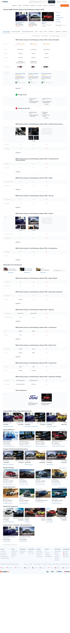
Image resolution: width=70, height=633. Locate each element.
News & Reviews (51, 5)
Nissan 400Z (38, 498)
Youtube (65, 553)
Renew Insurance (65, 5)
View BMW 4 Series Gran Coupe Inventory (58, 446)
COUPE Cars (20, 57)
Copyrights (49, 564)
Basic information (6, 31)
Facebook (65, 551)
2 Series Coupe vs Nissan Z (51, 426)
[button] (66, 421)
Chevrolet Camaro (12, 268)
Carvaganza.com (18, 567)
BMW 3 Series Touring (23, 441)
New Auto (45, 5)
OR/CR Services (25, 5)
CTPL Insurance (3, 554)
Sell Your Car (39, 554)
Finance (19, 5)
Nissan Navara (6, 498)
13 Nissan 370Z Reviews (46, 44)
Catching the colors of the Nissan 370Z (46, 404)
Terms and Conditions (37, 564)
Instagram (65, 554)
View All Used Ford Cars (23, 541)
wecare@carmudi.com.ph (65, 564)
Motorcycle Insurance (4, 556)
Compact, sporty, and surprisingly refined (23, 73)
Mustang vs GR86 (49, 464)
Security (40, 31)
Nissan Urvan (22, 498)
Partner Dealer (30, 551)
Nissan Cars (63, 487)
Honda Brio (43, 518)
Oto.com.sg (50, 567)
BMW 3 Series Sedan (7, 441)
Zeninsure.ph (35, 567)
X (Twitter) (65, 556)
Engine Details (58, 31)
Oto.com (3, 567)
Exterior (45, 31)
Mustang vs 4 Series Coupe (8, 464)
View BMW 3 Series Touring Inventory (25, 446)
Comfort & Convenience (16, 31)
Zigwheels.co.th (66, 567)
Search (51, 1)
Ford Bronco (21, 479)
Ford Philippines (33, 49)
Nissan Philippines (46, 49)
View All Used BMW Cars (7, 541)
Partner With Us (33, 5)
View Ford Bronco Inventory (23, 484)
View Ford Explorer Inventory (56, 484)
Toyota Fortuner (6, 518)
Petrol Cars (20, 53)
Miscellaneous (51, 31)
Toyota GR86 (64, 460)
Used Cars (39, 5)
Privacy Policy (44, 564)
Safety (36, 31)
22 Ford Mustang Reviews (33, 44)
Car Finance (57, 556)
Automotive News (58, 551)
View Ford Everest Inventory (40, 484)
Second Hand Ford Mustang (24, 536)
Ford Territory (6, 479)
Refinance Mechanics (56, 564)
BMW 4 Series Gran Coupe (57, 441)
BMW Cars (64, 430)
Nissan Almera (54, 498)
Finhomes (13, 556)
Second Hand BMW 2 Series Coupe (9, 536)
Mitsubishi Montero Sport (18, 518)
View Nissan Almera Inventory (56, 503)
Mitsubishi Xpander (63, 518)
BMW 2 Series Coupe (20, 22)
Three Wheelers (47, 554)
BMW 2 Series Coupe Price (20, 62)
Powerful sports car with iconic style (48, 73)
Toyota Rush (48, 518)
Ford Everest (38, 479)
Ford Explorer (54, 479)
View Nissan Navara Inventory (8, 503)
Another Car (59, 25)
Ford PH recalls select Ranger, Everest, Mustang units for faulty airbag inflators (33, 404)
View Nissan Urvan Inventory (24, 503)
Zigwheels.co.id (10, 567)
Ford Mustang (31, 22)
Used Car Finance (14, 551)
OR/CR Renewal (22, 551)
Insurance (14, 5)
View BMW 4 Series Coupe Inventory (41, 446)
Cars (46, 551)
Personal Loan (13, 554)
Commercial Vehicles (48, 556)
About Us (25, 564)
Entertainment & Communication (28, 31)
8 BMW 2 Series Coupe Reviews (20, 44)
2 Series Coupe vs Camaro (8, 426)
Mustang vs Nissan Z (29, 464)
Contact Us (30, 564)
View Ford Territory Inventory (8, 484)
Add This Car (10, 272)
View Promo (18, 26)
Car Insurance (3, 551)
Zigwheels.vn (58, 567)
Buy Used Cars (39, 551)
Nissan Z (42, 268)
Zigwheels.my (43, 567)
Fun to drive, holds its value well (34, 73)
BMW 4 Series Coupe (28, 268)
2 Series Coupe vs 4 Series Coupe (31, 426)
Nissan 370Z (44, 22)
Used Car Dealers (39, 556)
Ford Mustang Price (33, 62)
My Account (64, 1)
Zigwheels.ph (27, 567)
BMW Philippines (20, 49)
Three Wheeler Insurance (5, 558)
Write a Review (57, 558)
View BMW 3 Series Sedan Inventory (9, 446)
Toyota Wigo (27, 518)
